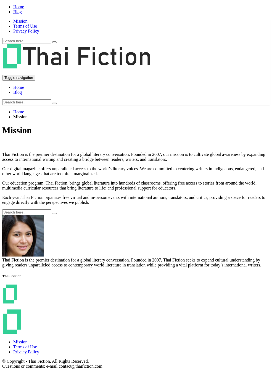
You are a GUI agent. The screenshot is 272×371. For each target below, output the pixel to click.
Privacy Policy (26, 31)
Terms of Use (25, 26)
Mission (20, 21)
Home (18, 6)
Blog (17, 11)
